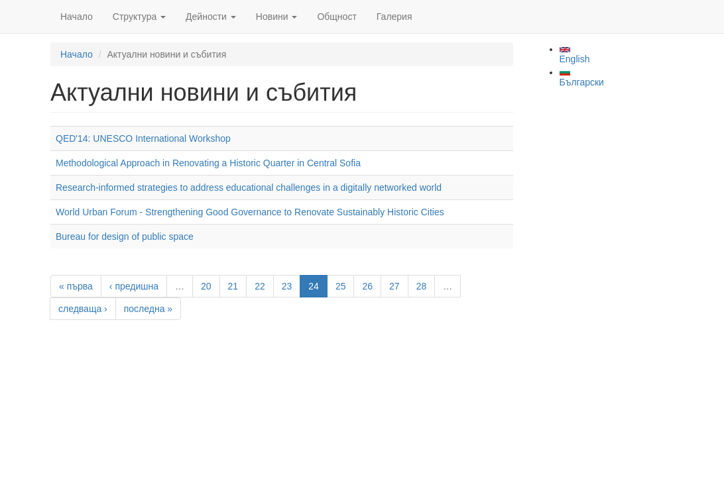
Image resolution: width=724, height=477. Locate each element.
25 (340, 286)
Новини (277, 16)
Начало (76, 16)
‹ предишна (133, 286)
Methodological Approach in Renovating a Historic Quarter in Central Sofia (208, 163)
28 (421, 286)
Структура (139, 16)
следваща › (82, 308)
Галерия (394, 16)
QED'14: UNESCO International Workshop (143, 138)
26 (367, 286)
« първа (76, 286)
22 (260, 286)
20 (206, 286)
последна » (148, 308)
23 (287, 286)
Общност (336, 16)
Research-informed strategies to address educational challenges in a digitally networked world (249, 187)
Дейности (211, 16)
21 (233, 286)
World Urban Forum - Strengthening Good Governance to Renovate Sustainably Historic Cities (250, 212)
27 (394, 286)
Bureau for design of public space (125, 236)
